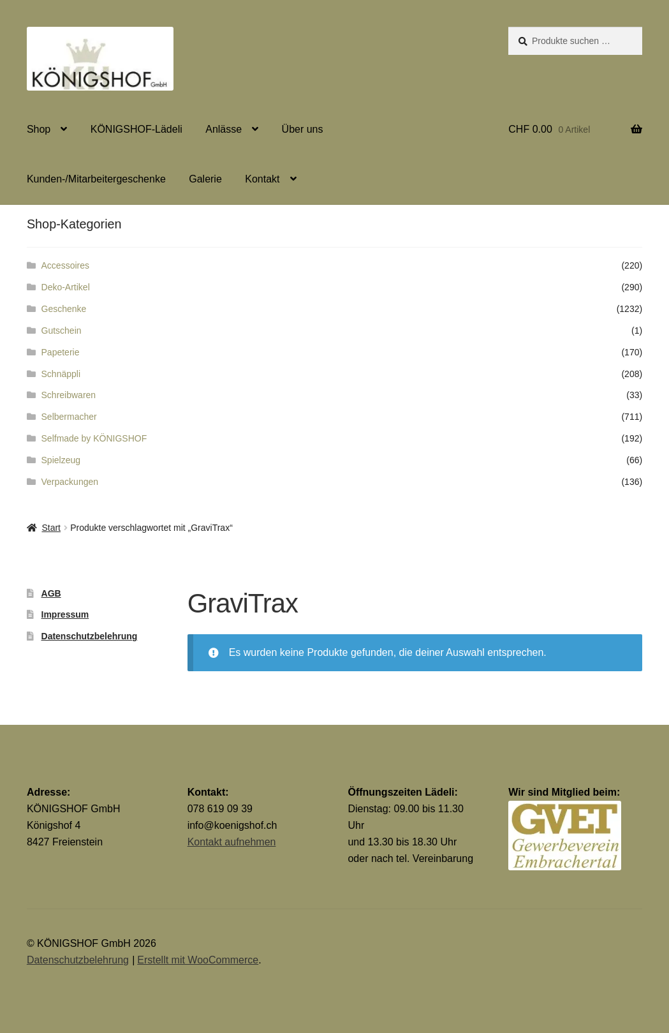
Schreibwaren (68, 395)
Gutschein (61, 330)
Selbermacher (69, 417)
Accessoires (65, 265)
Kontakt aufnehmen (231, 841)
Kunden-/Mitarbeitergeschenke (96, 179)
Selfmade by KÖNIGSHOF (94, 438)
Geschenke (64, 309)
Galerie (205, 179)
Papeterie (60, 352)
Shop (38, 129)
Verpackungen (70, 482)
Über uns (302, 129)
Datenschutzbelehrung (89, 636)
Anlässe (223, 129)
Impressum (65, 614)
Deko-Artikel (65, 287)
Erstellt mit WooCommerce (197, 960)
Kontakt (262, 179)
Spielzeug (61, 460)
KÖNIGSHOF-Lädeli (136, 129)
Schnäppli (61, 374)
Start (51, 528)
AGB (51, 593)
